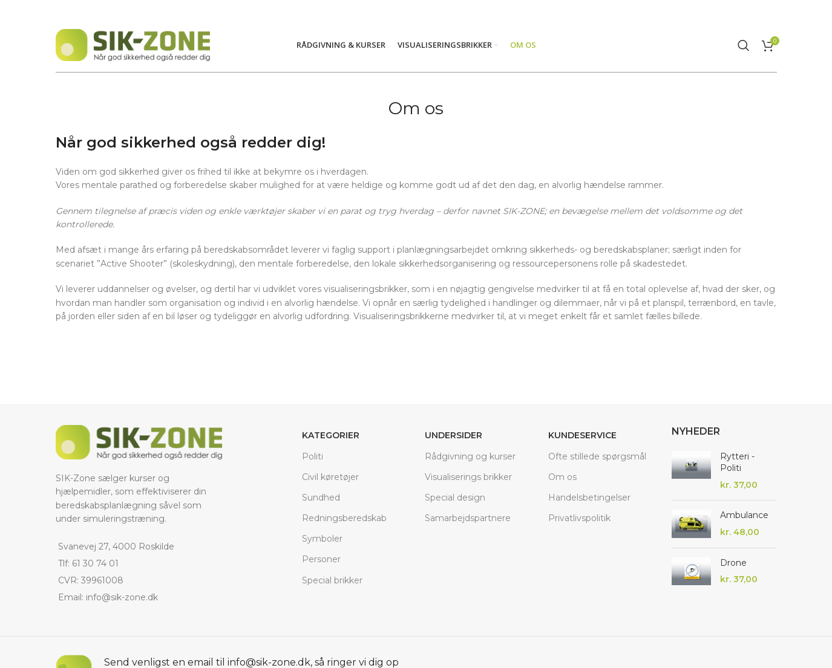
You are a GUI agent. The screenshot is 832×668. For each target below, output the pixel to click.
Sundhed (321, 497)
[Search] (744, 45)
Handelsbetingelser (589, 497)
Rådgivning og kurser (470, 455)
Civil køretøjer (330, 477)
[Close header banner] (817, 9)
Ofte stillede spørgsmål (597, 455)
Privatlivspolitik (579, 518)
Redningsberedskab (344, 518)
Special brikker (332, 580)
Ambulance (744, 515)
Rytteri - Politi (737, 462)
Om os (562, 477)
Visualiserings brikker (468, 477)
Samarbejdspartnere (468, 518)
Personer (321, 559)
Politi (312, 455)
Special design (455, 497)
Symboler (322, 538)
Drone (733, 562)
